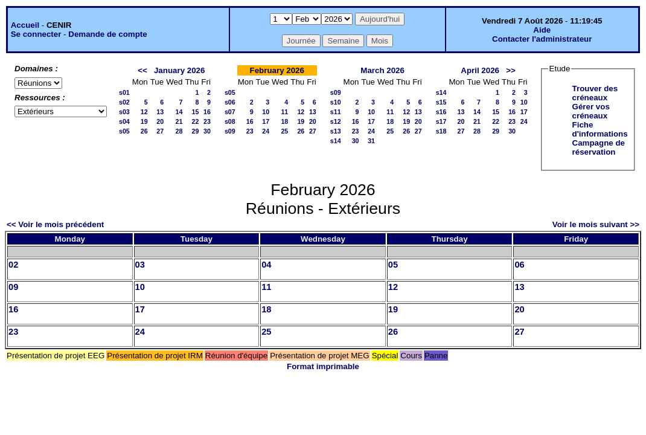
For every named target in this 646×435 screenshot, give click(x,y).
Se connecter (36, 34)
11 (284, 111)
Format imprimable (323, 366)
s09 (230, 131)
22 (195, 121)
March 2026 (382, 70)
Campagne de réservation (598, 147)
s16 (441, 111)
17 (265, 121)
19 (144, 121)
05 (393, 264)
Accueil (25, 25)
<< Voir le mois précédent (55, 224)
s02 (124, 102)
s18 (441, 131)
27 (160, 131)
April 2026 (480, 70)
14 (179, 111)
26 (144, 131)
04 (266, 264)
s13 (335, 131)
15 (195, 111)
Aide (542, 29)
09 (13, 287)
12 (144, 111)
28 (179, 131)
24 (265, 131)
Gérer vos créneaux (591, 111)
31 (371, 140)
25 (284, 131)
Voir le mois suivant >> (595, 224)
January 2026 (179, 70)
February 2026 (277, 70)
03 (140, 264)
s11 (335, 111)
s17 (441, 121)
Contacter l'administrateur (542, 39)
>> (511, 70)
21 (179, 121)
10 (265, 111)
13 (160, 111)
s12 (335, 121)
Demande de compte (107, 34)
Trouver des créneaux (595, 93)
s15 (441, 102)
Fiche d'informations (600, 129)
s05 (124, 131)
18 (284, 121)
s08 (230, 121)
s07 (230, 111)
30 (207, 131)
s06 (230, 102)
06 (519, 264)
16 (207, 111)
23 (207, 121)
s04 (124, 121)
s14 (335, 140)
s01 (124, 92)
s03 (124, 111)
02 (13, 264)
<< (142, 70)
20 (160, 121)
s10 (335, 102)
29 (195, 131)
